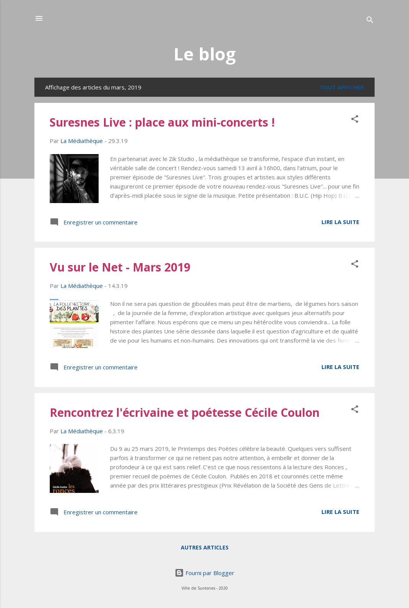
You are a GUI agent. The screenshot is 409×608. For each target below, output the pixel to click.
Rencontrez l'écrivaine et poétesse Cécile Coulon (185, 412)
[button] (354, 120)
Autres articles (205, 547)
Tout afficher (342, 87)
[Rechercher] (370, 21)
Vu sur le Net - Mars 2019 (120, 267)
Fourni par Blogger (204, 573)
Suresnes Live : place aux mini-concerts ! (162, 122)
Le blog (205, 53)
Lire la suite (340, 222)
